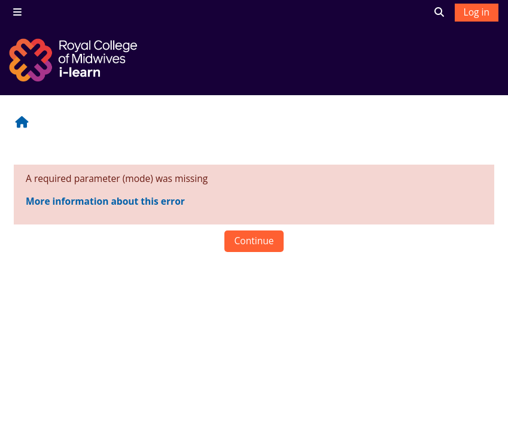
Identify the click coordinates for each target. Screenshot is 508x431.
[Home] (75, 59)
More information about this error (105, 201)
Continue (253, 240)
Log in (476, 12)
